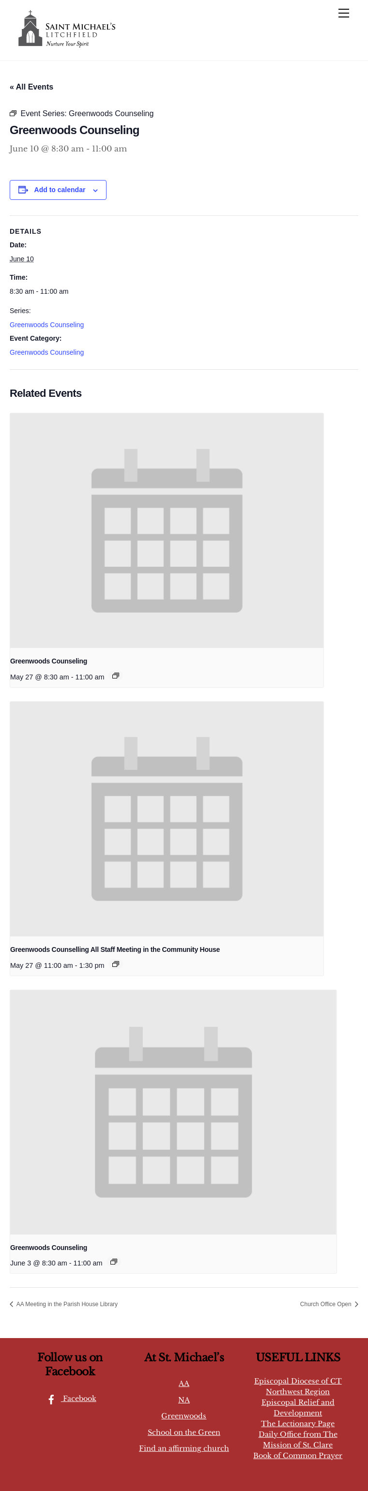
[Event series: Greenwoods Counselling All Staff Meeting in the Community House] (115, 964)
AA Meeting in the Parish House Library (66, 1304)
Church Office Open (326, 1304)
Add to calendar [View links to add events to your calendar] (60, 190)
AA (184, 1383)
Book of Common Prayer (297, 1455)
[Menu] (343, 13)
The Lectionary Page (298, 1423)
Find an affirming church (184, 1448)
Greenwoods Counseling (47, 325)
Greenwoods (183, 1416)
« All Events (31, 87)
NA (184, 1400)
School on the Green (184, 1432)
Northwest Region (298, 1391)
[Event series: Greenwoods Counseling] (115, 675)
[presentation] (166, 530)
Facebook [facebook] (69, 1398)
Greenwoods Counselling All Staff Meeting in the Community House (115, 949)
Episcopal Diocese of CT (298, 1381)
